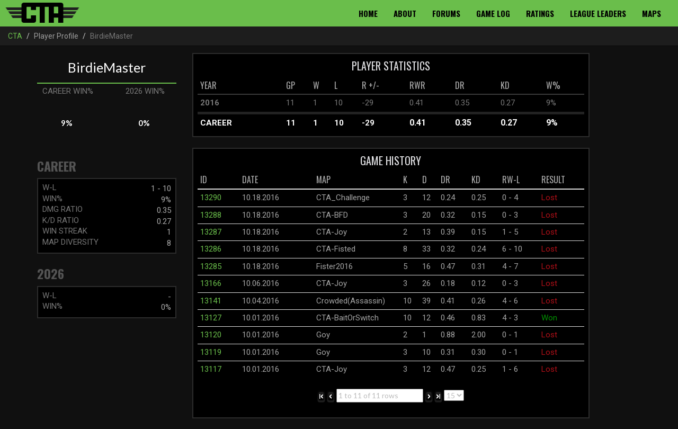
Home (368, 13)
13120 (210, 334)
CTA (15, 36)
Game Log (493, 13)
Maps (651, 13)
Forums (446, 13)
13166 (210, 283)
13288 (210, 215)
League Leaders (598, 13)
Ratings (540, 13)
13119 (210, 352)
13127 (210, 318)
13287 (210, 232)
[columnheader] (240, 86)
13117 (210, 369)
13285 (210, 266)
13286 (210, 249)
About (405, 13)
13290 (210, 197)
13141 (210, 301)
